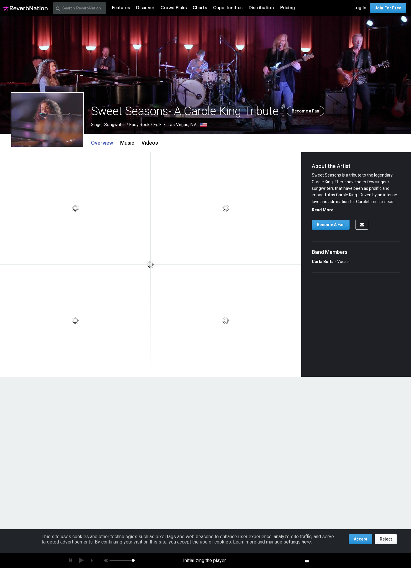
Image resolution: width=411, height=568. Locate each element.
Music (127, 143)
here (306, 542)
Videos (149, 143)
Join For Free (388, 8)
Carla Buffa (323, 261)
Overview (102, 143)
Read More (322, 210)
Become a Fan (305, 111)
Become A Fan (331, 224)
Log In (359, 7)
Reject (386, 539)
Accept (360, 539)
